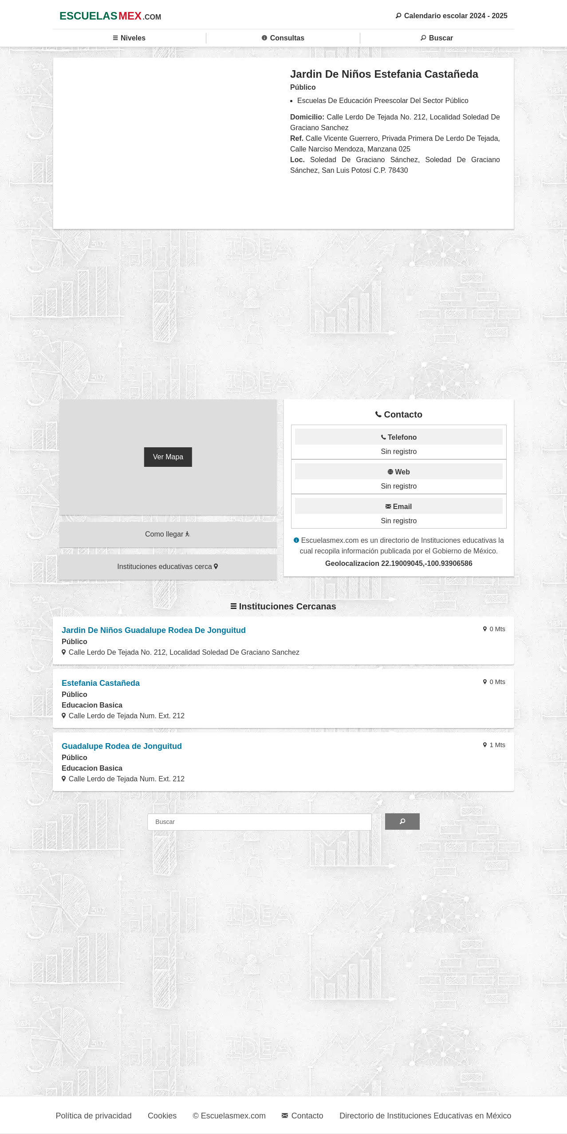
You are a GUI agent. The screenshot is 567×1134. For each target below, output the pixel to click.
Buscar (437, 38)
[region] (172, 143)
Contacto (302, 1115)
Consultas (283, 38)
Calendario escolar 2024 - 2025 (452, 16)
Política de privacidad (94, 1115)
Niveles (129, 38)
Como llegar (167, 534)
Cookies (162, 1115)
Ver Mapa (168, 457)
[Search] (402, 821)
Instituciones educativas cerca (167, 566)
